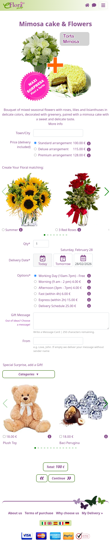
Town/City (23, 133)
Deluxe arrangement (51, 149)
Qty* (26, 244)
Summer (28, 202)
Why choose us (67, 513)
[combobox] (58, 133)
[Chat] (95, 5)
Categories (26, 374)
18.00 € (10, 436)
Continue (58, 478)
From (26, 341)
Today (42, 260)
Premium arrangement (53, 155)
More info (55, 124)
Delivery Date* (19, 260)
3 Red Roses (82, 202)
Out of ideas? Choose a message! (17, 322)
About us (15, 513)
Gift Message (16, 320)
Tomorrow (63, 260)
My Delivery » (92, 513)
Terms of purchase (39, 513)
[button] (44, 235)
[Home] (88, 5)
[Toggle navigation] (103, 5)
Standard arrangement (53, 143)
